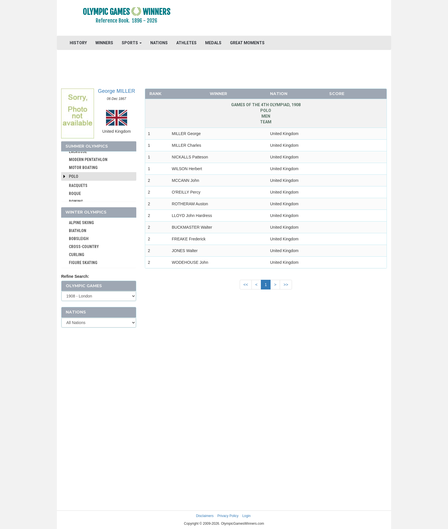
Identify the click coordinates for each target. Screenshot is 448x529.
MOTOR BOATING (83, 167)
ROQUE (75, 193)
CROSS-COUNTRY (84, 246)
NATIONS (159, 43)
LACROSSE (78, 151)
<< (245, 284)
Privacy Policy (228, 516)
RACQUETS (78, 185)
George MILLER (116, 91)
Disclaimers (204, 516)
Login (246, 516)
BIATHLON (77, 230)
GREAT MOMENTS (247, 43)
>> (285, 284)
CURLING (76, 254)
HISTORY (78, 43)
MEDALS (213, 43)
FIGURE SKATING (83, 262)
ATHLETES (186, 43)
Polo (73, 176)
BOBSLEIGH (79, 238)
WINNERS (104, 43)
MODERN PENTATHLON (88, 159)
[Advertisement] (294, 18)
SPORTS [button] (132, 43)
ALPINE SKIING (81, 222)
